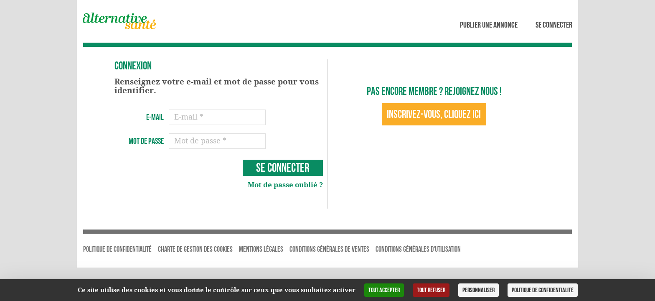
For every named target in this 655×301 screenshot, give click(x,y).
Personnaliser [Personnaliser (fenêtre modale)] (478, 289)
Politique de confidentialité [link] (543, 289)
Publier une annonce (489, 24)
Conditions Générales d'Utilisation (418, 249)
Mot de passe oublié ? (285, 185)
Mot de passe (146, 140)
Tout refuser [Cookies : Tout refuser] (431, 289)
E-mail (155, 117)
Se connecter (554, 24)
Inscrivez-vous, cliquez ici (434, 114)
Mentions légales (261, 249)
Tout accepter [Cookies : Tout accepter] (384, 289)
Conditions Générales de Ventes (329, 249)
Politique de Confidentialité (117, 249)
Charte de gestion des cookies (195, 249)
